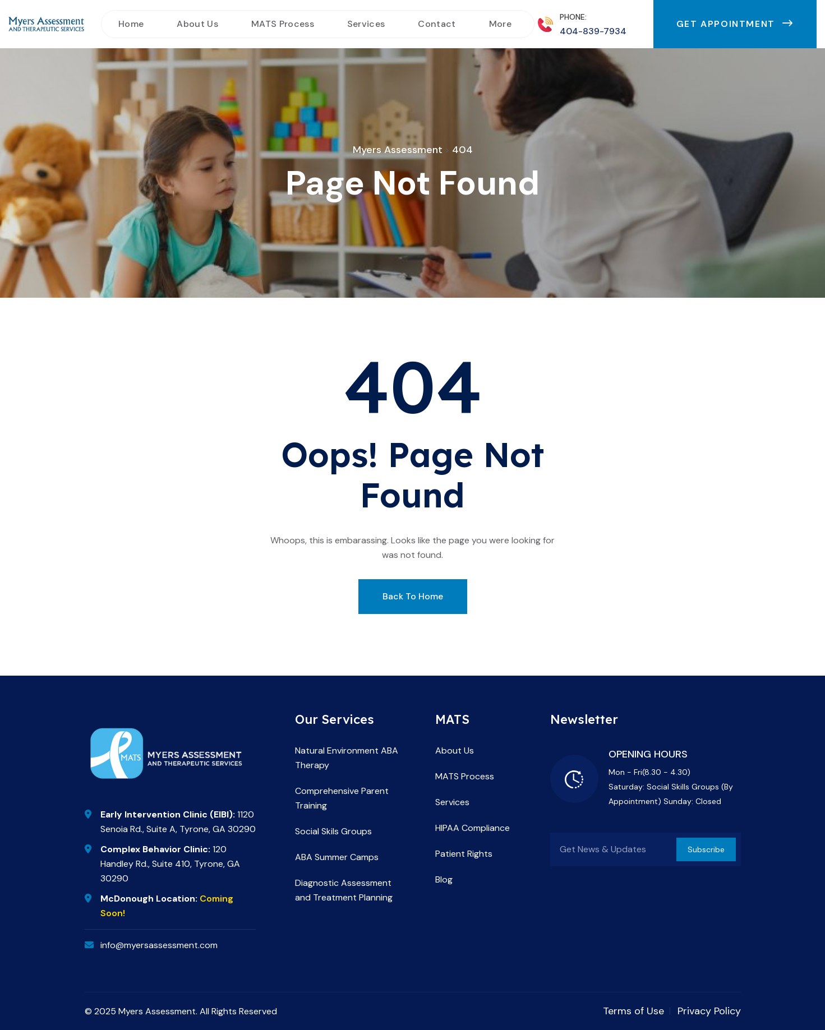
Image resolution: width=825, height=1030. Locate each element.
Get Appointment (735, 24)
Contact (436, 24)
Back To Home (412, 596)
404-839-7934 (593, 31)
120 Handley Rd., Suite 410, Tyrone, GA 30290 (170, 863)
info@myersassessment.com (159, 945)
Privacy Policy (709, 1011)
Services (366, 24)
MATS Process (282, 24)
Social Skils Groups (333, 831)
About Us (197, 24)
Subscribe (706, 849)
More (500, 24)
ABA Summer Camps (337, 857)
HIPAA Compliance (472, 828)
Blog (444, 879)
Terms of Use (633, 1011)
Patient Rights (463, 854)
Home (131, 24)
